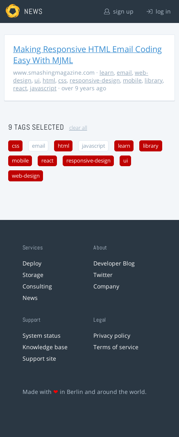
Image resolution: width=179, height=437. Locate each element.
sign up (119, 11)
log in (159, 11)
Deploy (32, 263)
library (154, 80)
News (30, 298)
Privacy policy (111, 335)
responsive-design (95, 80)
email (124, 72)
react (20, 88)
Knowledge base (45, 347)
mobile (132, 80)
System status (42, 335)
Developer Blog (114, 263)
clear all (78, 127)
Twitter (103, 275)
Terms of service (115, 347)
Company (106, 286)
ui (37, 80)
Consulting (37, 286)
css (62, 80)
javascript (43, 88)
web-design (26, 175)
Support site (39, 358)
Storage (33, 275)
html (49, 80)
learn (107, 72)
